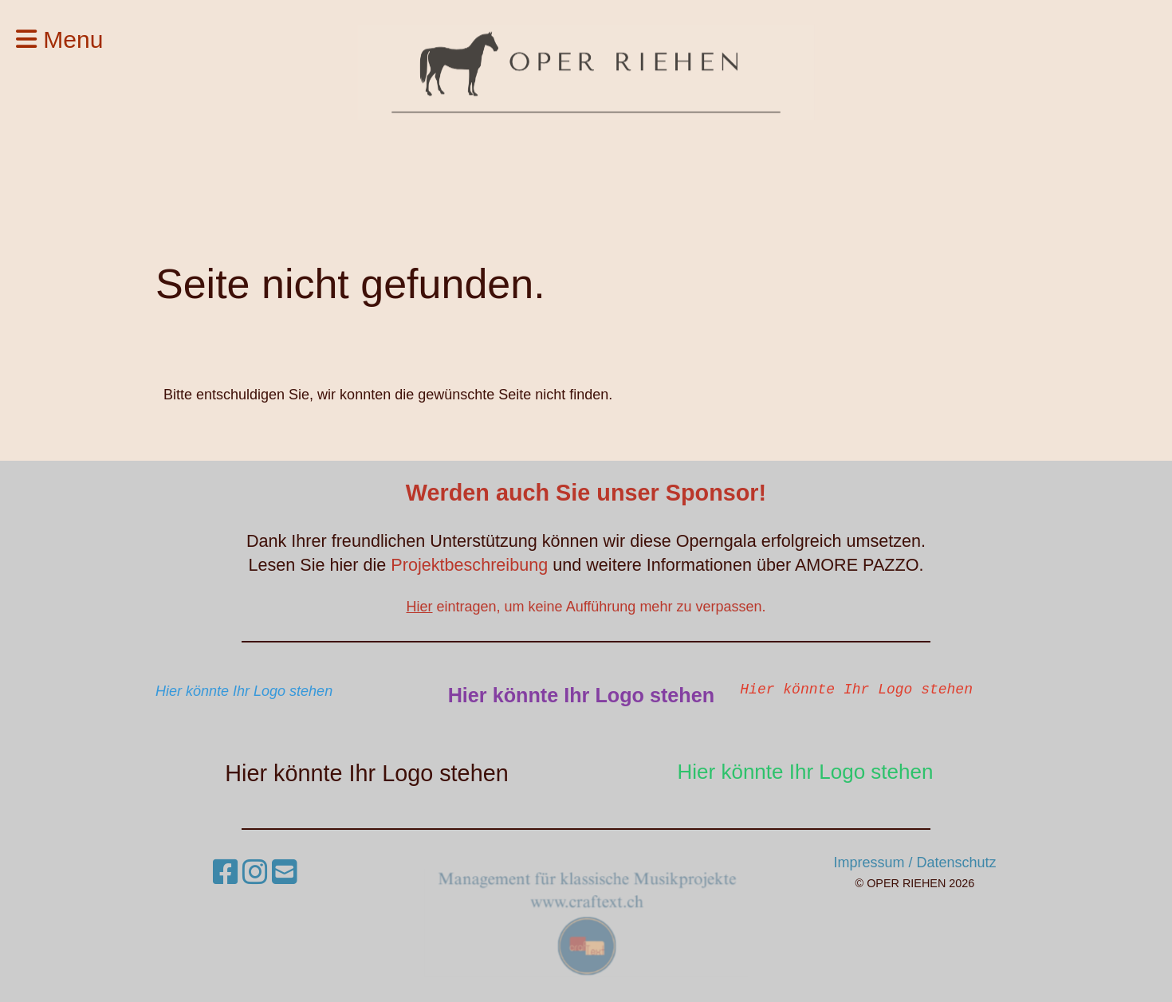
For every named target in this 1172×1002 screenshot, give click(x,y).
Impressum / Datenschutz (914, 862)
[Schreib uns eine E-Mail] (284, 872)
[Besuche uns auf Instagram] (255, 872)
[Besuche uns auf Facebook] (225, 872)
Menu (59, 39)
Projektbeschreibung (472, 565)
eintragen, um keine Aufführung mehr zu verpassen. (586, 607)
